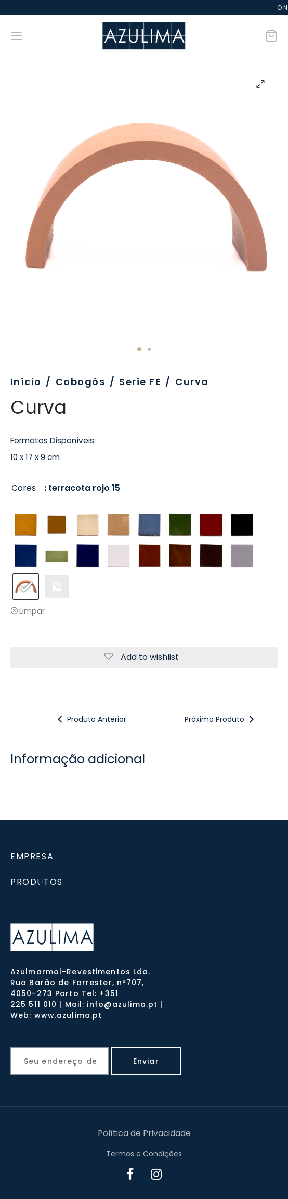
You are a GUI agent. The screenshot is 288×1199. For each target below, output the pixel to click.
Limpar (32, 611)
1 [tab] (139, 349)
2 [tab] (149, 349)
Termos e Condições (144, 1154)
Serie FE (140, 381)
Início (26, 381)
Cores (23, 488)
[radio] (25, 525)
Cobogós (80, 381)
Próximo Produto (220, 719)
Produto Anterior (90, 719)
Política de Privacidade (144, 1133)
